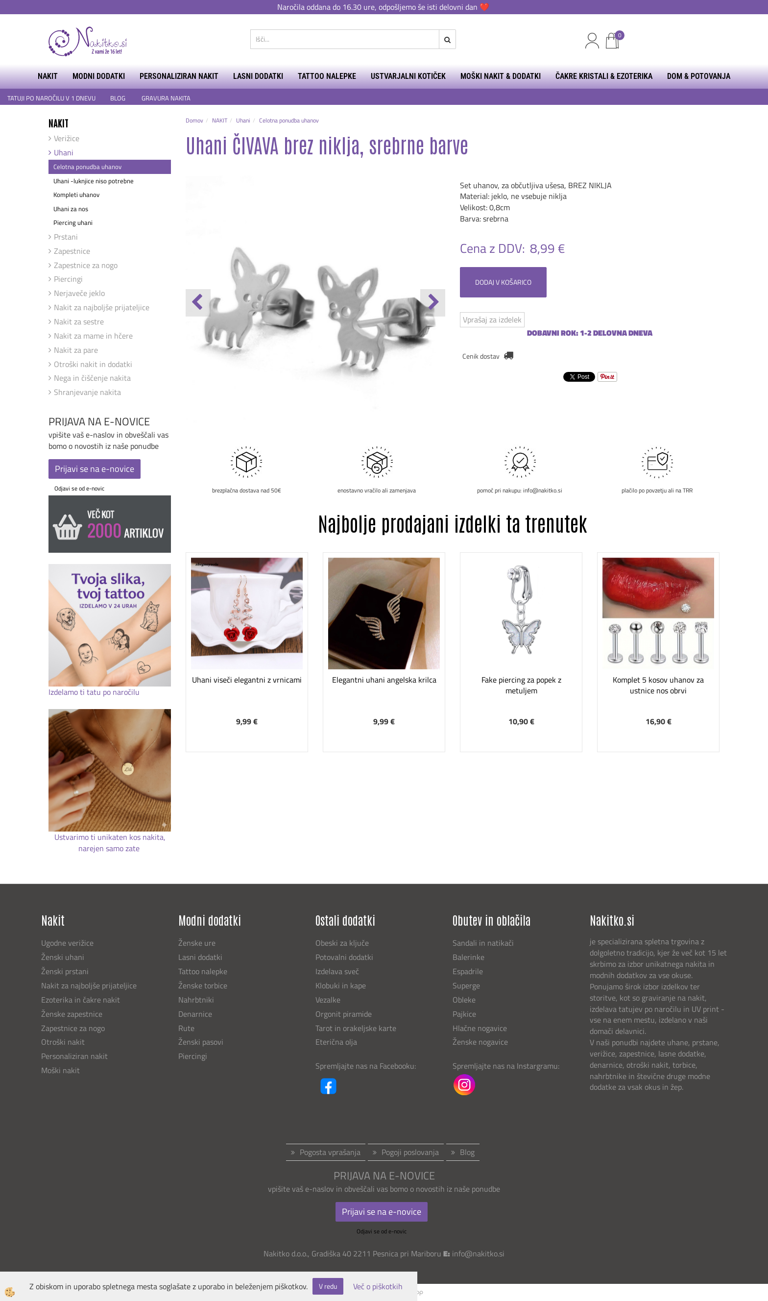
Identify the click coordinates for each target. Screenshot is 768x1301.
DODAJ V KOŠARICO (503, 282)
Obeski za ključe (342, 943)
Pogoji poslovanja (410, 1152)
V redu (328, 1286)
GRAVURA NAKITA (166, 98)
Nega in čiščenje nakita (92, 378)
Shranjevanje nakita (87, 392)
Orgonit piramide (343, 1014)
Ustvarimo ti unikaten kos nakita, (110, 837)
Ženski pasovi (201, 1042)
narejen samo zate (110, 848)
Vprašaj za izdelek (492, 319)
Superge (466, 985)
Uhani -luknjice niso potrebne (93, 181)
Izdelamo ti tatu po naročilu (95, 692)
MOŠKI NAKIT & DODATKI (500, 76)
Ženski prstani (66, 971)
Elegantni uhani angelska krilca (384, 680)
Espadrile (468, 971)
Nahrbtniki (196, 1000)
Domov (194, 120)
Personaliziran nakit (74, 1056)
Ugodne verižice (67, 943)
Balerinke (468, 957)
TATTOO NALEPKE (327, 76)
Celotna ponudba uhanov (87, 167)
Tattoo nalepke (202, 971)
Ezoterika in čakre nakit (81, 1000)
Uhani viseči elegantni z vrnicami (247, 680)
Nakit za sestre (79, 321)
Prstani (66, 237)
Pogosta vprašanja (330, 1152)
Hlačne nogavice (480, 1028)
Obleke (464, 1000)
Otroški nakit (63, 1042)
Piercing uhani (73, 222)
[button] (432, 303)
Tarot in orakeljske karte (355, 1028)
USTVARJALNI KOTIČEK (408, 76)
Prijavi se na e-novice (94, 468)
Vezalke (327, 1000)
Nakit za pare (76, 350)
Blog (467, 1152)
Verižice (66, 138)
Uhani (63, 152)
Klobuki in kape (340, 985)
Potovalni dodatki (344, 957)
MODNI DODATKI (98, 76)
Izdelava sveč (337, 971)
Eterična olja (336, 1042)
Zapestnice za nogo (86, 265)
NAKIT (48, 76)
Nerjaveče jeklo (79, 293)
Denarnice (195, 1014)
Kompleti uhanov (76, 194)
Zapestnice (72, 251)
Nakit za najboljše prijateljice (101, 307)
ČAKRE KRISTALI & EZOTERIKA (603, 76)
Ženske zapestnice (72, 1014)
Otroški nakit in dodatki (93, 364)
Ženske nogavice (480, 1042)
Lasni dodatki (200, 957)
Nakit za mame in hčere (93, 336)
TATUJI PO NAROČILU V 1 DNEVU (51, 98)
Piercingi (68, 279)
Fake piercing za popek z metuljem (521, 685)
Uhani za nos (70, 209)
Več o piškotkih (378, 1286)
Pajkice (464, 1014)
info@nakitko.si (478, 1253)
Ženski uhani (63, 957)
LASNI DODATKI (258, 76)
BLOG (118, 98)
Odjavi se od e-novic (79, 488)
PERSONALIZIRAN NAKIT (179, 76)
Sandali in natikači (484, 943)
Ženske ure (197, 943)
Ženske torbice (202, 985)
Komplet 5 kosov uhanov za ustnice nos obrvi (658, 685)
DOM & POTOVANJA (698, 76)
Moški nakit (61, 1070)
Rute (186, 1028)
